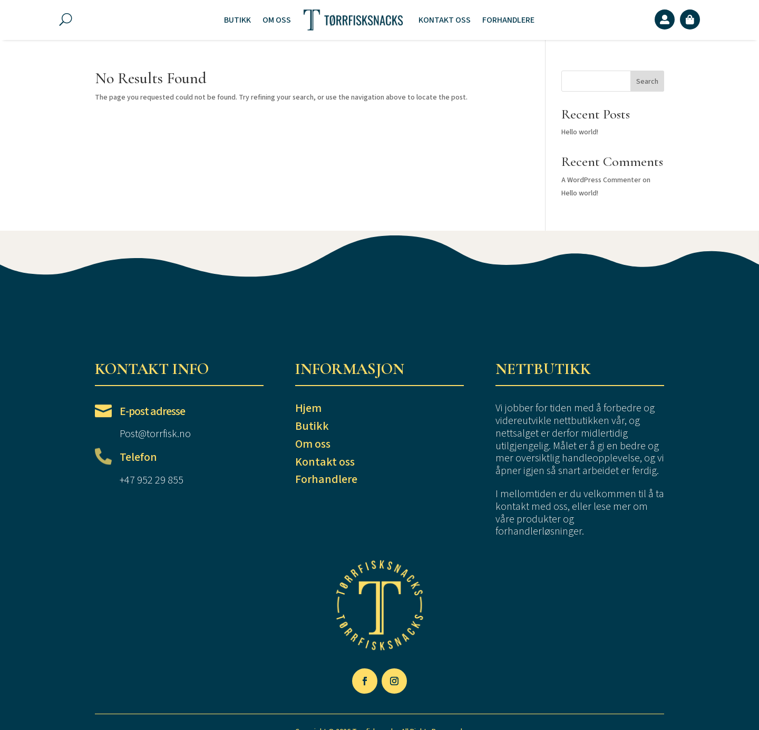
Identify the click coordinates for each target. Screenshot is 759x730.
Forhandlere (508, 20)
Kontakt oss (445, 20)
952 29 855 (160, 480)
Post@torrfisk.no (155, 434)
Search (647, 81)
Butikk (237, 20)
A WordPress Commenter (601, 180)
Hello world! (579, 132)
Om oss (276, 20)
